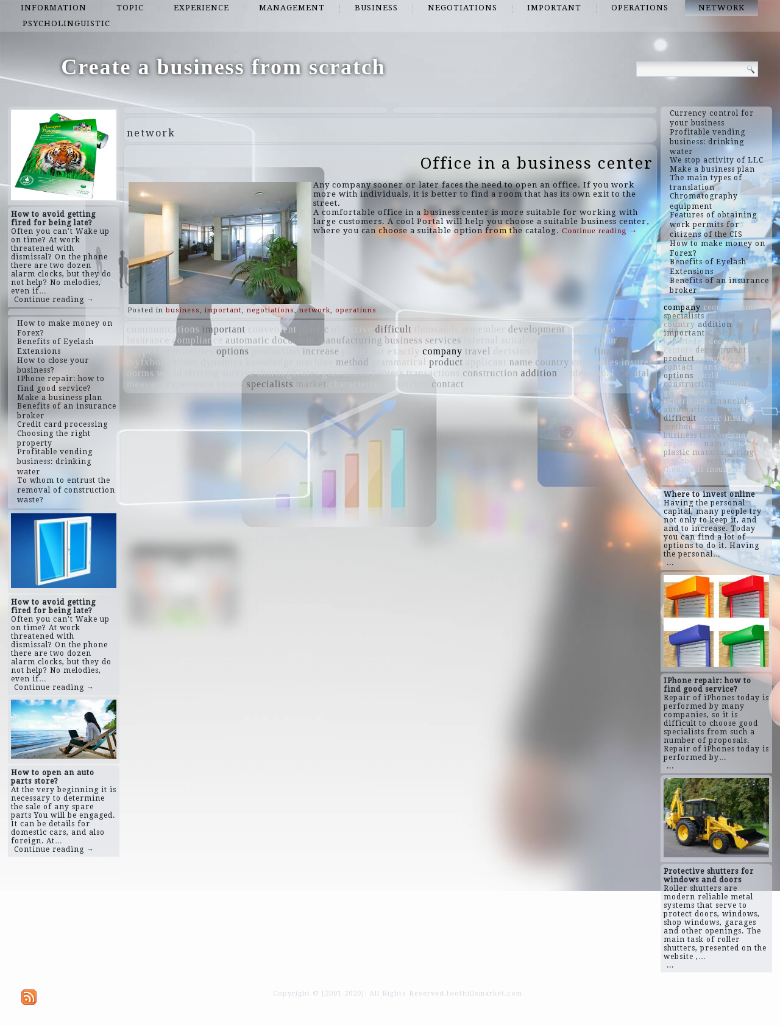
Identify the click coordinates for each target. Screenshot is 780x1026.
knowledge (270, 362)
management (292, 7)
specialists (270, 384)
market (311, 384)
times (186, 362)
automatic (247, 340)
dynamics (221, 362)
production (276, 351)
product (446, 362)
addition (538, 373)
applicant (486, 362)
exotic (230, 384)
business (376, 7)
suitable (518, 340)
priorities (193, 351)
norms (140, 373)
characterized (359, 384)
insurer (637, 362)
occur (605, 340)
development (537, 329)
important (554, 7)
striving (202, 373)
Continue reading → (54, 299)
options (232, 351)
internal (481, 340)
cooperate (148, 351)
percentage (591, 329)
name (521, 362)
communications (163, 329)
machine (314, 362)
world (169, 373)
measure (145, 384)
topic (130, 7)
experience (201, 7)
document (293, 340)
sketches (410, 384)
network (721, 7)
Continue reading (599, 230)
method (352, 362)
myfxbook (149, 362)
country (552, 362)
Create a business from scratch (223, 67)
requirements (562, 351)
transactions (433, 373)
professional (587, 373)
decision (511, 351)
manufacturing (349, 340)
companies (595, 362)
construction (490, 373)
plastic (314, 329)
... (670, 562)
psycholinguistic (66, 23)
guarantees (345, 373)
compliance (197, 340)
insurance (148, 340)
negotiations (462, 7)
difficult (393, 329)
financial (613, 351)
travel (478, 351)
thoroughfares (288, 373)
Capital (633, 373)
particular (363, 351)
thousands (436, 329)
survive (238, 373)
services (443, 340)
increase (320, 351)
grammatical (399, 362)
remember (483, 329)
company (442, 351)
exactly (404, 351)
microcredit (564, 340)
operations (639, 7)
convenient (272, 329)
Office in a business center (536, 163)
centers (388, 373)
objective (352, 329)
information (54, 7)
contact (447, 384)
